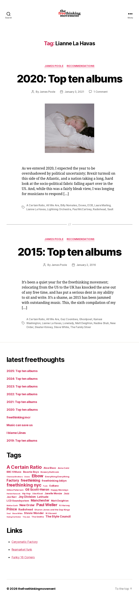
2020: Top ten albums (69, 78)
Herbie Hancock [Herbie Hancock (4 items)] (13, 494)
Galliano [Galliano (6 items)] (54, 485)
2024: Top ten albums (22, 378)
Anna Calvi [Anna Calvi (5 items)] (63, 468)
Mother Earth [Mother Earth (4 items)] (12, 506)
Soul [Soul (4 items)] (9, 513)
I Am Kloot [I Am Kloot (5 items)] (37, 493)
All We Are (52, 205)
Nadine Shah (101, 323)
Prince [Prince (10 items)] (12, 509)
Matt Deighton (84, 323)
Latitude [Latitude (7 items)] (42, 496)
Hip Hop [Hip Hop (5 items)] (26, 493)
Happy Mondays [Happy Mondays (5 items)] (59, 490)
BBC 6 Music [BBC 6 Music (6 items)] (14, 471)
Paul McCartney (82, 209)
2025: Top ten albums (22, 371)
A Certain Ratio (35, 205)
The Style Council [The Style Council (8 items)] (57, 516)
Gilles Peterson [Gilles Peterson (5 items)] (15, 490)
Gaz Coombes (69, 319)
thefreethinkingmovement (37, 588)
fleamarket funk (22, 549)
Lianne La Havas (36, 209)
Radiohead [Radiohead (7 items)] (25, 509)
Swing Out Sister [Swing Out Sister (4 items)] (14, 517)
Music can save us (19, 425)
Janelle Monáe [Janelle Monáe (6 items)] (53, 493)
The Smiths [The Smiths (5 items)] (37, 516)
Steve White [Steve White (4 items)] (17, 513)
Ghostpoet (85, 319)
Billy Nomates (68, 205)
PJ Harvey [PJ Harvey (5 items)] (64, 505)
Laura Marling (102, 205)
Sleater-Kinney (44, 327)
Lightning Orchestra (59, 209)
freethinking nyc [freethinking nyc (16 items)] (24, 485)
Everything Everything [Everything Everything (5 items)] (57, 476)
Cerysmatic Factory (25, 542)
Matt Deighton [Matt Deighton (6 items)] (60, 500)
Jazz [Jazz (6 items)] (66, 493)
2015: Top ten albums (69, 251)
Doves (82, 205)
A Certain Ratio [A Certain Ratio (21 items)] (24, 467)
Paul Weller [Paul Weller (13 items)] (46, 504)
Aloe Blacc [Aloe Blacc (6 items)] (49, 467)
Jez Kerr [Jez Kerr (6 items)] (12, 496)
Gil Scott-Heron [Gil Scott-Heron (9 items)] (37, 490)
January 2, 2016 (86, 264)
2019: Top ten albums (22, 440)
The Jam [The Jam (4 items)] (26, 517)
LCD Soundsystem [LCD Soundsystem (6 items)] (18, 500)
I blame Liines (16, 433)
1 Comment (101, 91)
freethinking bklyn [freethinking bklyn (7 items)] (54, 480)
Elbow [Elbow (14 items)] (37, 475)
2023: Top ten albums (22, 386)
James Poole (53, 66)
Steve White (61, 327)
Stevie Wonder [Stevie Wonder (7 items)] (34, 513)
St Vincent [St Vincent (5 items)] (51, 513)
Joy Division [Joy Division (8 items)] (27, 496)
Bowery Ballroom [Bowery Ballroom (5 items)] (50, 472)
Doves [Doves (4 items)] (27, 477)
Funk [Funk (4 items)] (45, 486)
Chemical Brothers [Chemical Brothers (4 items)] (15, 477)
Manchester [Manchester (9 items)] (40, 500)
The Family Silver (80, 327)
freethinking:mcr (19, 417)
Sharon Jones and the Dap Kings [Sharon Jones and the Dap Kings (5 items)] (52, 509)
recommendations (80, 66)
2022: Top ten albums (22, 394)
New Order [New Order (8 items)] (27, 505)
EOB (90, 205)
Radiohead (99, 209)
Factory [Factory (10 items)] (13, 480)
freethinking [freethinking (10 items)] (30, 480)
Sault (110, 209)
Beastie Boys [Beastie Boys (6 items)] (31, 471)
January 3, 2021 (74, 91)
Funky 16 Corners (23, 557)
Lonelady (68, 323)
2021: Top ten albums (22, 402)
